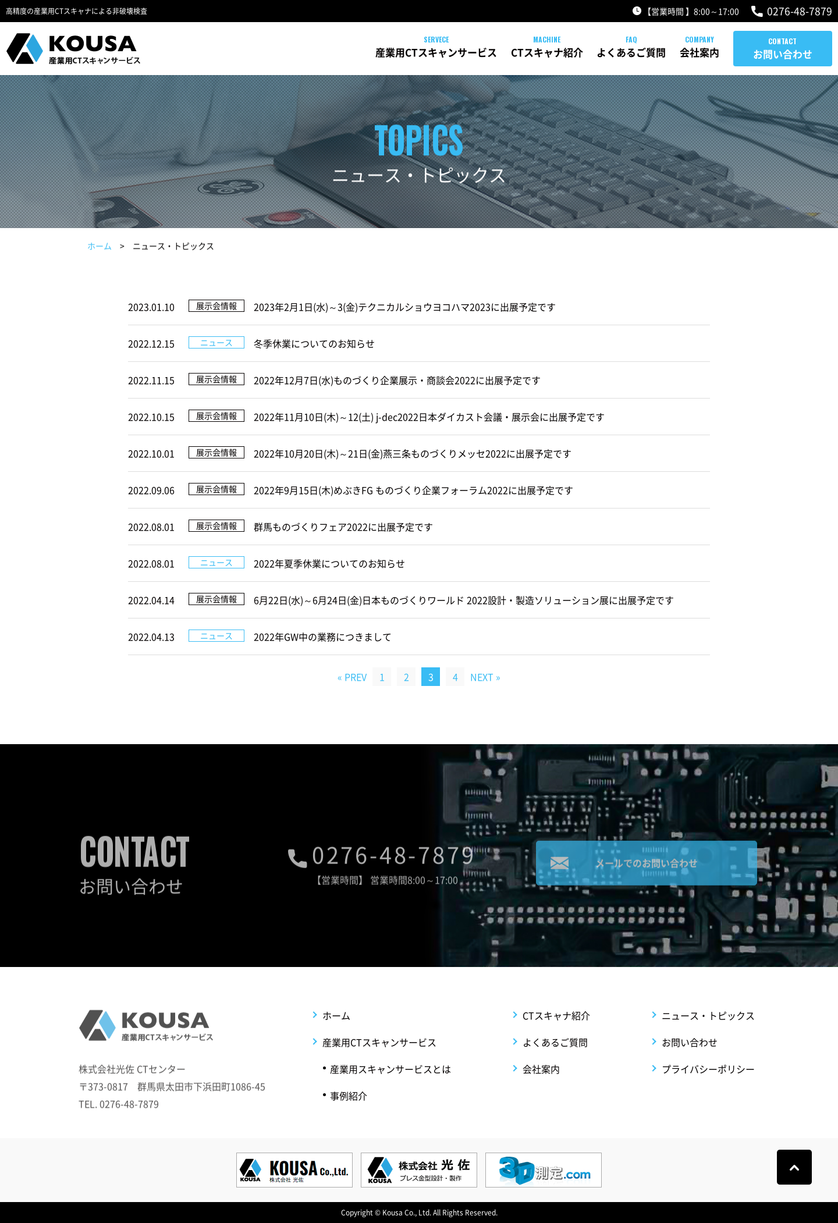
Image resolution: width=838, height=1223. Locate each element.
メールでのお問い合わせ (646, 873)
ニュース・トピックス (708, 1033)
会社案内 (677, 52)
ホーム (99, 247)
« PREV (352, 677)
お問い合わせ (782, 54)
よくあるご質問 (586, 52)
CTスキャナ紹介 (479, 52)
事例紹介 (348, 1113)
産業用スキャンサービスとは (390, 1086)
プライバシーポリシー (708, 1086)
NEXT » (485, 677)
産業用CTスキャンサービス (346, 52)
